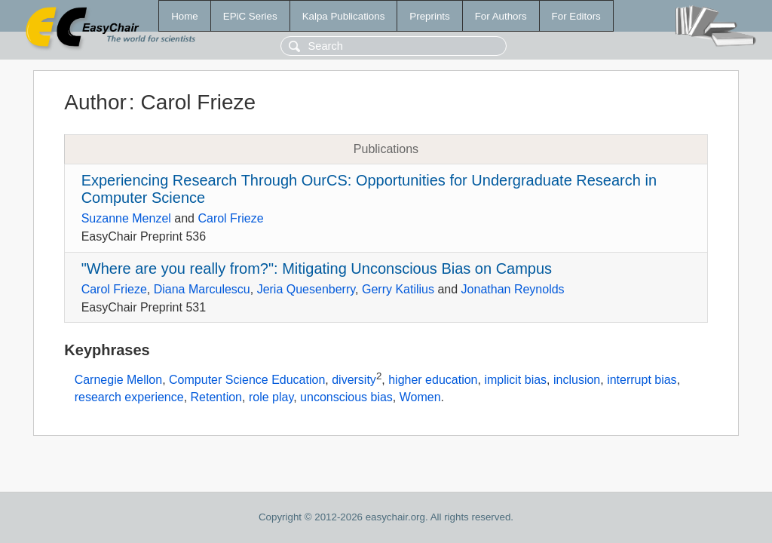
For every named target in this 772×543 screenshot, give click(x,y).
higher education (432, 380)
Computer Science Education (247, 380)
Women (420, 397)
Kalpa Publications (343, 16)
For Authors (501, 16)
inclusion (576, 380)
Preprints (429, 16)
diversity (354, 380)
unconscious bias (346, 397)
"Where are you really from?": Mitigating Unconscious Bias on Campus (316, 268)
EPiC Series (250, 16)
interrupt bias (642, 380)
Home (184, 16)
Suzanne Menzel (126, 218)
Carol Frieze (230, 218)
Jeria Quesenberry (306, 289)
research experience (129, 397)
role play (271, 397)
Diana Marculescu (202, 289)
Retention (217, 397)
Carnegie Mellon (119, 380)
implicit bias (515, 380)
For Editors (576, 16)
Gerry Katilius (398, 289)
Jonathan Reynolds (513, 289)
